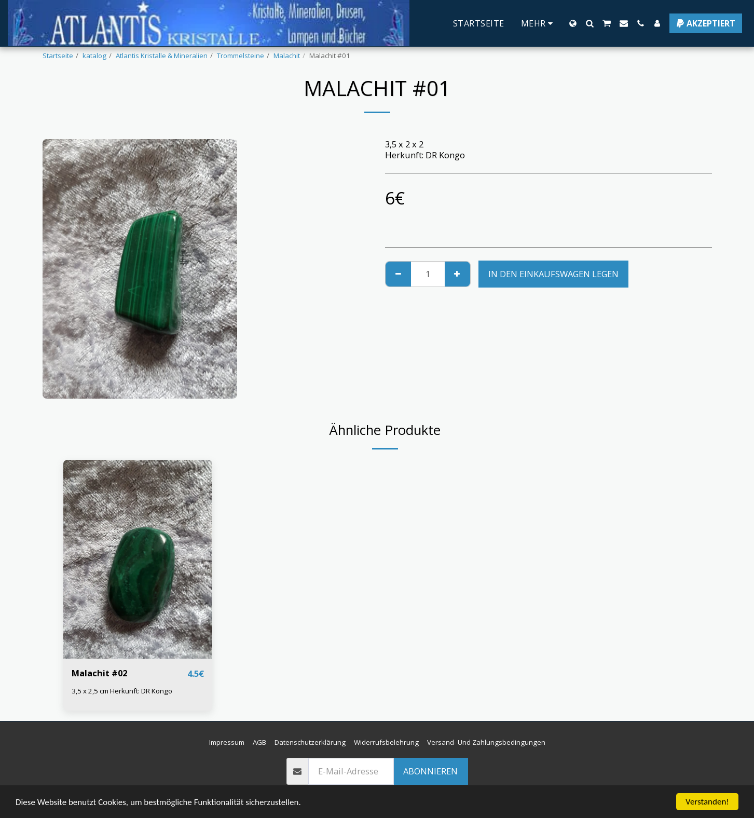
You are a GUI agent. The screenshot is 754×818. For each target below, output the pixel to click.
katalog (94, 55)
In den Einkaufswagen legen (553, 274)
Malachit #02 (99, 673)
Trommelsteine (240, 55)
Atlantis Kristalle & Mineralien (162, 55)
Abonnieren (430, 771)
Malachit (286, 55)
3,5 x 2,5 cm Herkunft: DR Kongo (122, 691)
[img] (138, 559)
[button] (589, 23)
